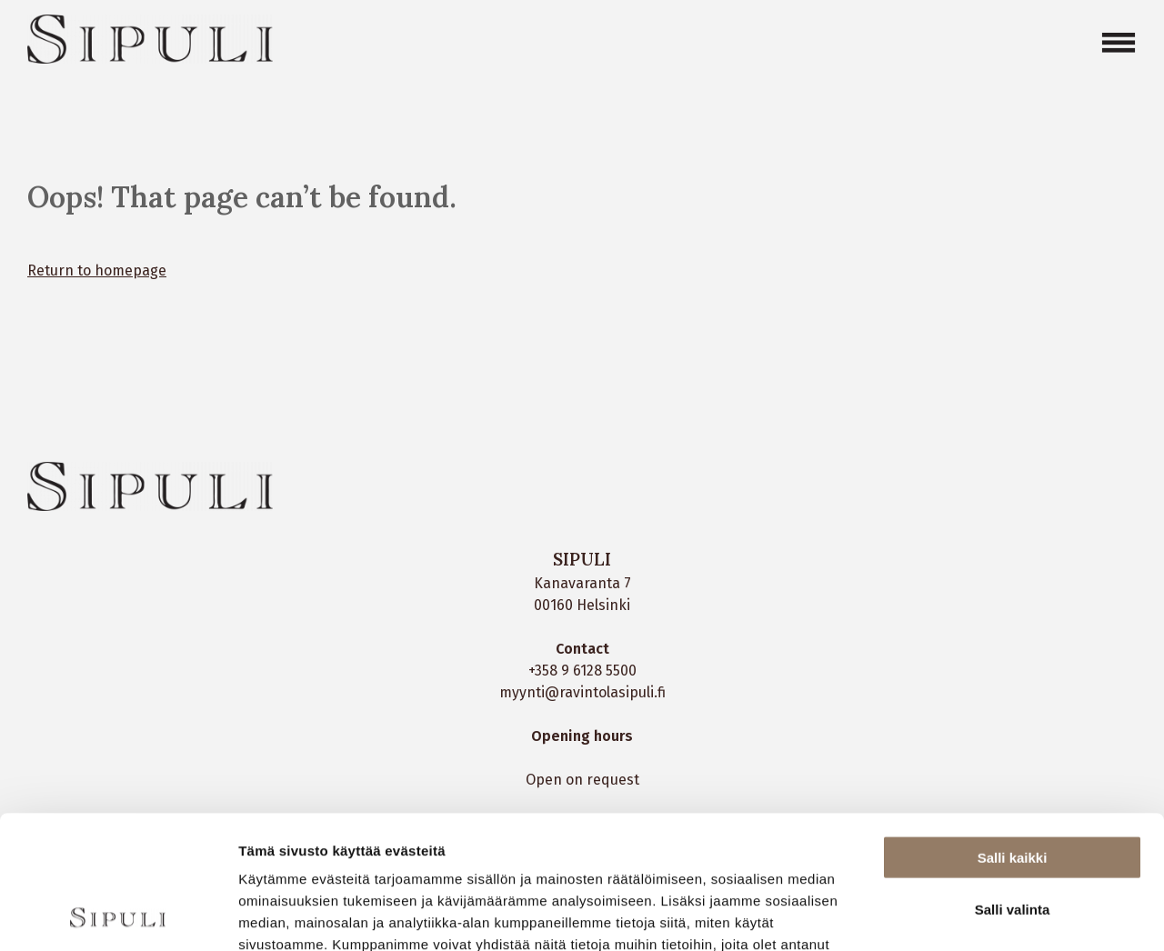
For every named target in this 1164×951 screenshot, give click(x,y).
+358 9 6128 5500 (582, 670)
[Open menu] (1118, 43)
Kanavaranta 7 (582, 583)
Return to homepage (96, 270)
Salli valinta (1012, 784)
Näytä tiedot (972, 915)
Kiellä (1012, 835)
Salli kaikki (1013, 732)
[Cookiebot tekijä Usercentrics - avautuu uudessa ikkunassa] (117, 915)
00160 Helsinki (582, 605)
